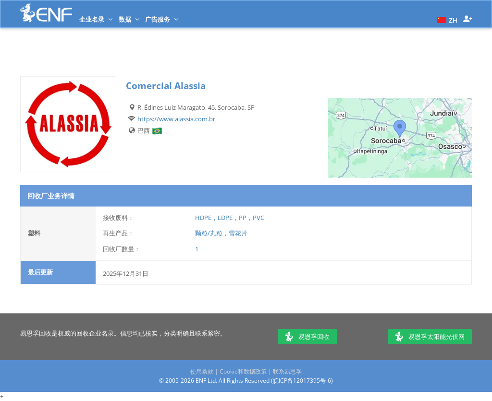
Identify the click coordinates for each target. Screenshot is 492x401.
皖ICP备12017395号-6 (302, 380)
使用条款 (201, 371)
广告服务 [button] (161, 19)
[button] (445, 19)
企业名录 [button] (95, 19)
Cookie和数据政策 (243, 371)
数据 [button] (129, 19)
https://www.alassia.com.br (176, 119)
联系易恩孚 (287, 371)
